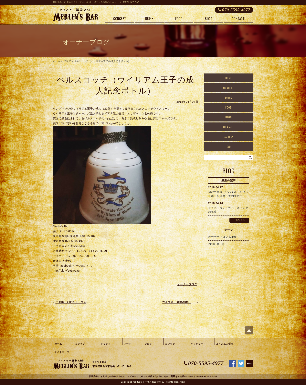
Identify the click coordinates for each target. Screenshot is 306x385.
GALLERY (229, 137)
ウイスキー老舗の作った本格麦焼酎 (179, 302)
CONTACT (238, 18)
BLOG (208, 18)
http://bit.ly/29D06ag (66, 270)
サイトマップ (62, 352)
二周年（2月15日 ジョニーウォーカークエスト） (72, 302)
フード (127, 343)
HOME (228, 78)
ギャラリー (197, 343)
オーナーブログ (218, 236)
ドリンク (106, 343)
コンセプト (81, 343)
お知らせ (214, 243)
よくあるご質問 (224, 343)
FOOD (179, 18)
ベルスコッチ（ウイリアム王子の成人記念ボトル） (102, 61)
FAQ (229, 146)
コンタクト (171, 343)
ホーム (56, 61)
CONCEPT (119, 18)
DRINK (149, 18)
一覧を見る (239, 220)
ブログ (67, 61)
